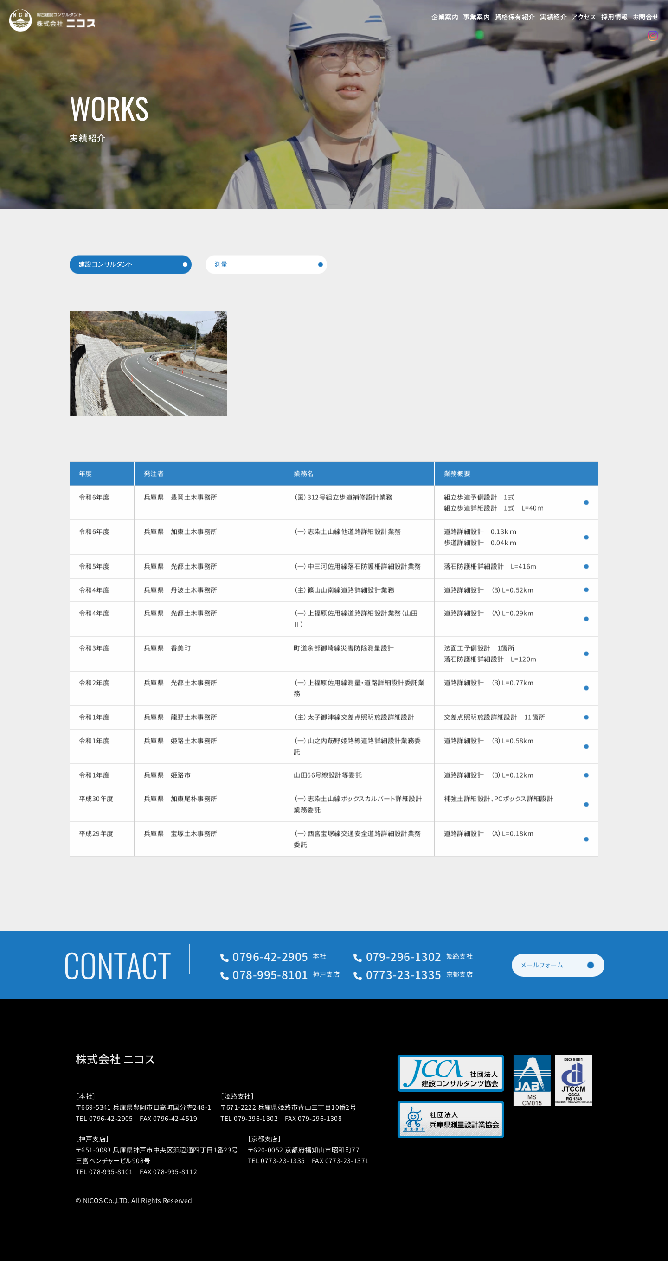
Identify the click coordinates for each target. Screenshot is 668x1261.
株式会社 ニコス (129, 1058)
